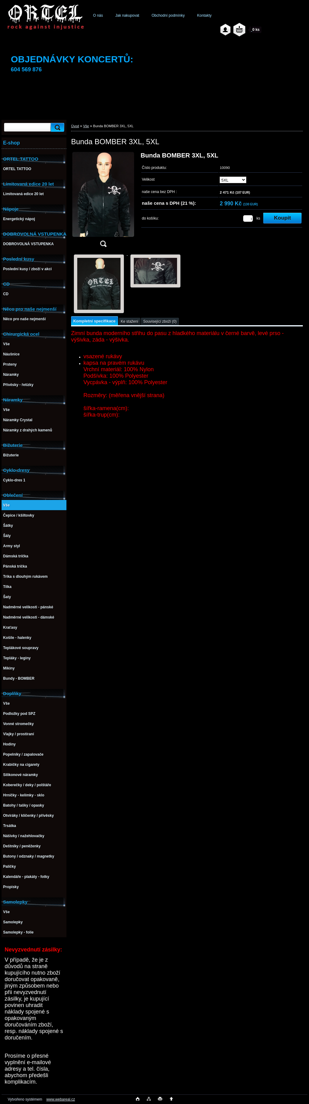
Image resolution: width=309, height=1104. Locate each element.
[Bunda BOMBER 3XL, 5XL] (103, 201)
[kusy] (248, 218)
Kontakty (204, 15)
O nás (98, 15)
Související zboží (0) (159, 321)
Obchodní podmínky (167, 15)
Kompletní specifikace (94, 321)
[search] (56, 127)
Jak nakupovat (127, 15)
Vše (86, 126)
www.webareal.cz (60, 1099)
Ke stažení (129, 321)
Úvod (75, 126)
